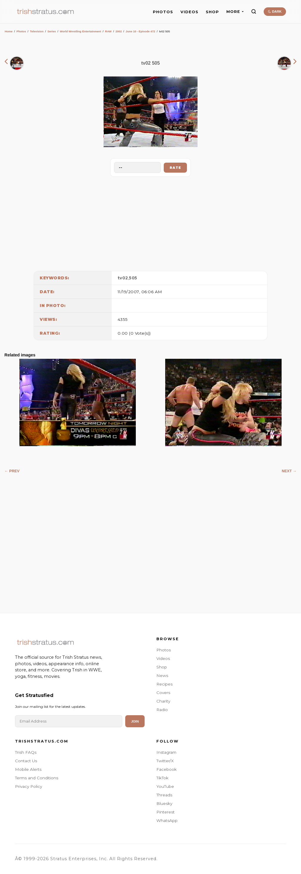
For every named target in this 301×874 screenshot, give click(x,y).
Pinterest (165, 812)
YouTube (165, 786)
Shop (161, 667)
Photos (21, 31)
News (162, 675)
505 (133, 278)
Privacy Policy (28, 786)
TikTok (162, 777)
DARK (274, 11)
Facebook (166, 769)
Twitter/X (165, 760)
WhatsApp (167, 820)
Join (135, 721)
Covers (163, 692)
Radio (162, 709)
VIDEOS (189, 12)
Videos (163, 658)
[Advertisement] (150, 222)
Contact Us (26, 760)
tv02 (123, 278)
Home (9, 31)
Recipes (164, 684)
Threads (164, 795)
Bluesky (164, 803)
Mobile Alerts (28, 769)
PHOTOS (163, 12)
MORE (235, 11)
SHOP (212, 12)
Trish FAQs (25, 752)
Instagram (166, 752)
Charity (163, 701)
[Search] (253, 11)
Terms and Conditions (36, 777)
